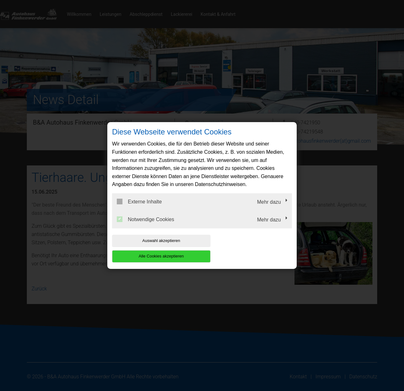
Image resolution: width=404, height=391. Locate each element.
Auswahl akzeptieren (152, 248)
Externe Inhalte (139, 209)
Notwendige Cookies (145, 227)
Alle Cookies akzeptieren (251, 248)
